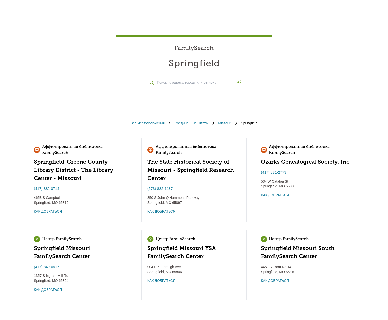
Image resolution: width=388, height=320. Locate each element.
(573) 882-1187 (160, 188)
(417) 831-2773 (273, 172)
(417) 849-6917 (46, 267)
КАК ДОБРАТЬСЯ (48, 211)
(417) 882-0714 (46, 188)
